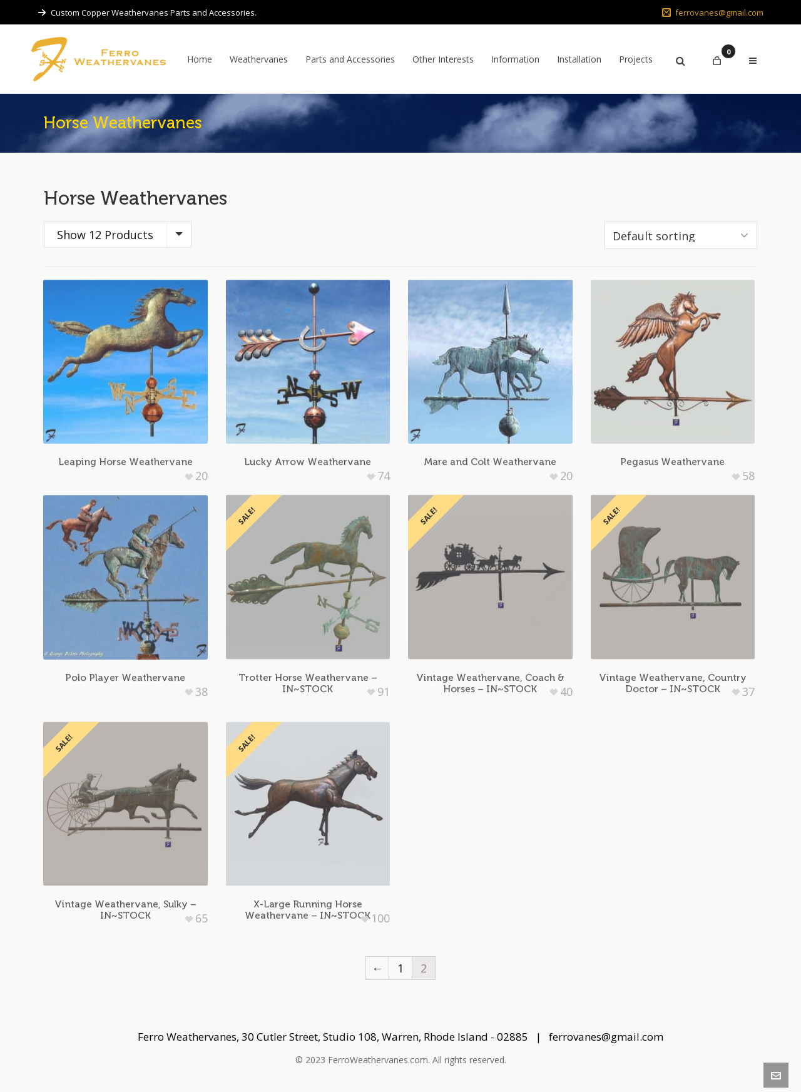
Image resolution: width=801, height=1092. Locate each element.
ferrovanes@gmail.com (712, 12)
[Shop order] (681, 235)
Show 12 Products (105, 234)
